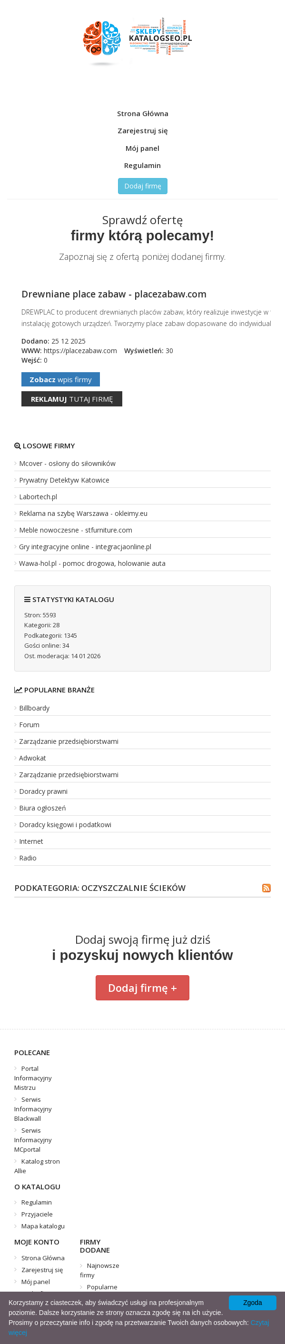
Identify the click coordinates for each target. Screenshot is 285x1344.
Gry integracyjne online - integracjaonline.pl (85, 546)
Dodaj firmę (142, 185)
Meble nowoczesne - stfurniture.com (75, 529)
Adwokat (32, 757)
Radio (28, 857)
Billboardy (34, 707)
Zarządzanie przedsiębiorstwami (68, 741)
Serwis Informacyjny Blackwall (33, 1109)
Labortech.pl (38, 496)
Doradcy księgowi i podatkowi (65, 824)
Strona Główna (142, 113)
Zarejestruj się (143, 130)
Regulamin (142, 165)
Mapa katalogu (43, 1226)
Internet (31, 841)
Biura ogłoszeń (42, 807)
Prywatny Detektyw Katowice (64, 479)
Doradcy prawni (43, 791)
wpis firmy (60, 379)
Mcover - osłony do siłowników (67, 463)
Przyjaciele (37, 1214)
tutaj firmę (72, 399)
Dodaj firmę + (142, 987)
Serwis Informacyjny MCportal (33, 1140)
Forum (29, 724)
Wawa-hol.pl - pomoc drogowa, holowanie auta (92, 563)
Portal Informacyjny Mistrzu (33, 1078)
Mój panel (142, 148)
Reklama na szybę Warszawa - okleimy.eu (83, 513)
